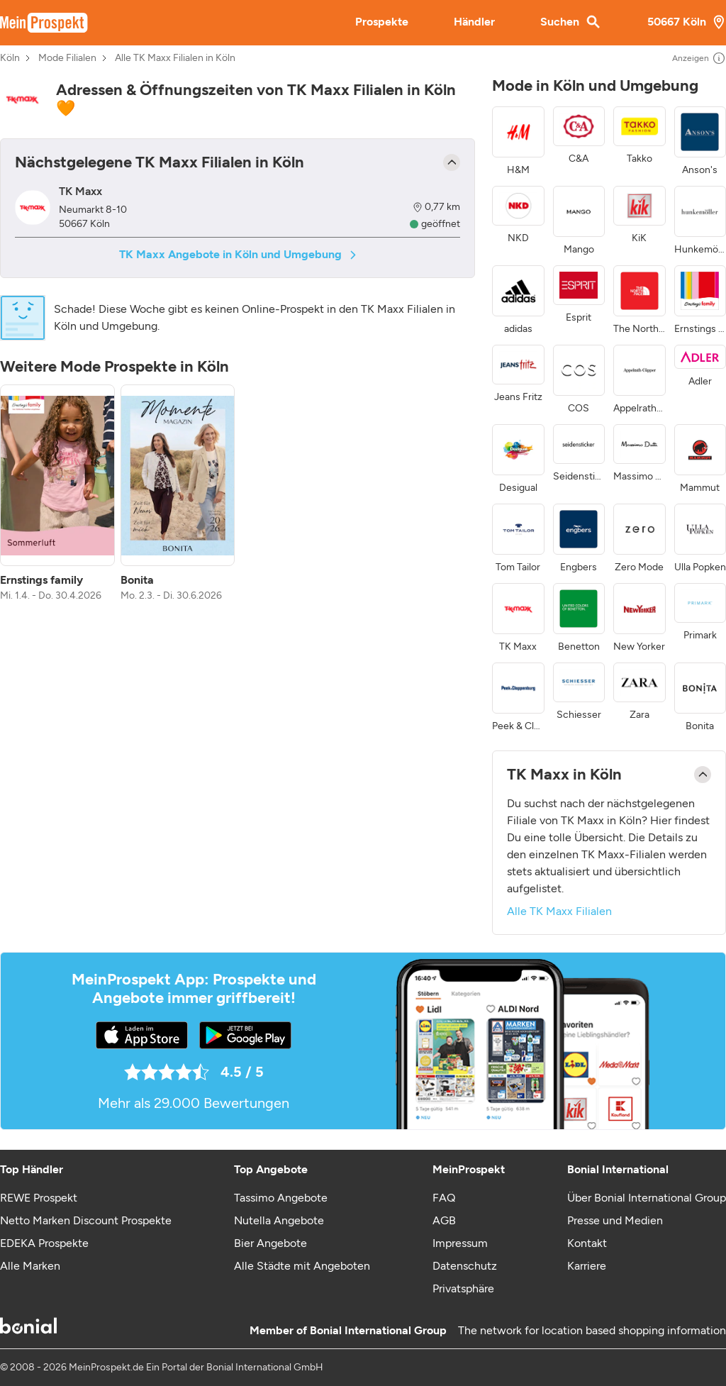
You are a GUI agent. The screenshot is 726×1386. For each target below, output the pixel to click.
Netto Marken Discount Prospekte (86, 1220)
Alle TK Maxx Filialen (559, 911)
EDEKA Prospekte (44, 1243)
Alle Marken (30, 1266)
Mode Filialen (67, 58)
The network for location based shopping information (592, 1330)
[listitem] (57, 493)
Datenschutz (464, 1266)
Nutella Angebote (279, 1220)
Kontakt (587, 1243)
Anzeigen (699, 58)
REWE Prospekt (38, 1197)
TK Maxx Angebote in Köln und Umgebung (237, 254)
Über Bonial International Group (646, 1197)
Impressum (460, 1243)
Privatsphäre (463, 1288)
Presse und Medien (615, 1220)
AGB (444, 1220)
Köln (10, 58)
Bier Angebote (270, 1243)
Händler (474, 21)
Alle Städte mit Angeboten (302, 1266)
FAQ (443, 1197)
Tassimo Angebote (281, 1197)
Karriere (586, 1266)
